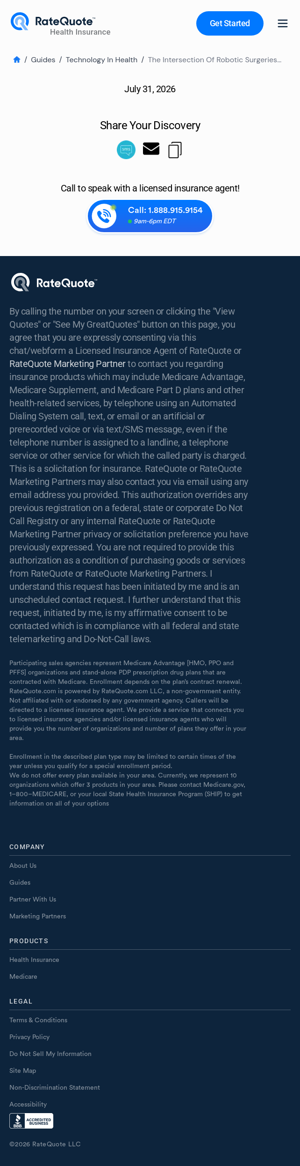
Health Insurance (34, 960)
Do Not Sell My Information (50, 1054)
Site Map (22, 1071)
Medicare (23, 977)
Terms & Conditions (38, 1020)
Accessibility (28, 1104)
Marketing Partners (37, 916)
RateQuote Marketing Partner (67, 363)
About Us (22, 866)
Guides (43, 60)
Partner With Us (32, 899)
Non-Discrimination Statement (54, 1088)
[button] (230, 23)
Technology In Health (101, 60)
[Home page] (61, 23)
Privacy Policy (29, 1037)
